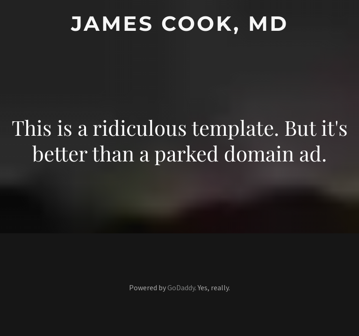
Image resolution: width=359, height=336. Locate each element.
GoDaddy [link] (181, 287)
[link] (179, 27)
